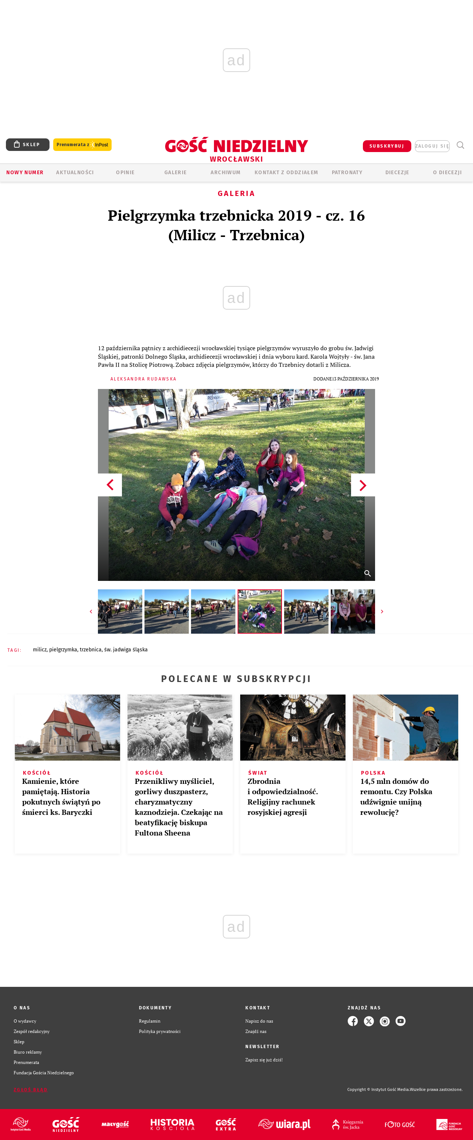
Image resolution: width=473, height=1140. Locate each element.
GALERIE (175, 172)
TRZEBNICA (91, 650)
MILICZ (40, 650)
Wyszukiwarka (460, 145)
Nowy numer (25, 172)
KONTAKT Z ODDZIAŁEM (287, 172)
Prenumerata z (82, 145)
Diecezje (397, 172)
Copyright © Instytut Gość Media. (378, 1089)
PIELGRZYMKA (63, 650)
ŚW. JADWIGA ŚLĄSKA (126, 650)
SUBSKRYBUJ (387, 146)
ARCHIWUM (226, 172)
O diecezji (447, 172)
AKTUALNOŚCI (75, 172)
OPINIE (125, 172)
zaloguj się (432, 146)
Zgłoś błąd (31, 1089)
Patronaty (347, 172)
